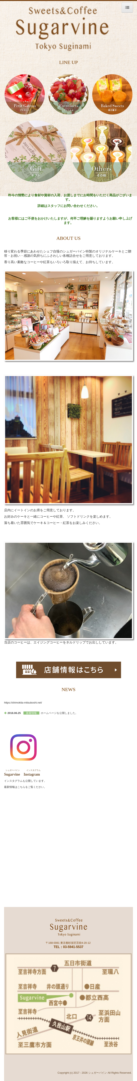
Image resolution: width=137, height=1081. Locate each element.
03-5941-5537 (73, 947)
